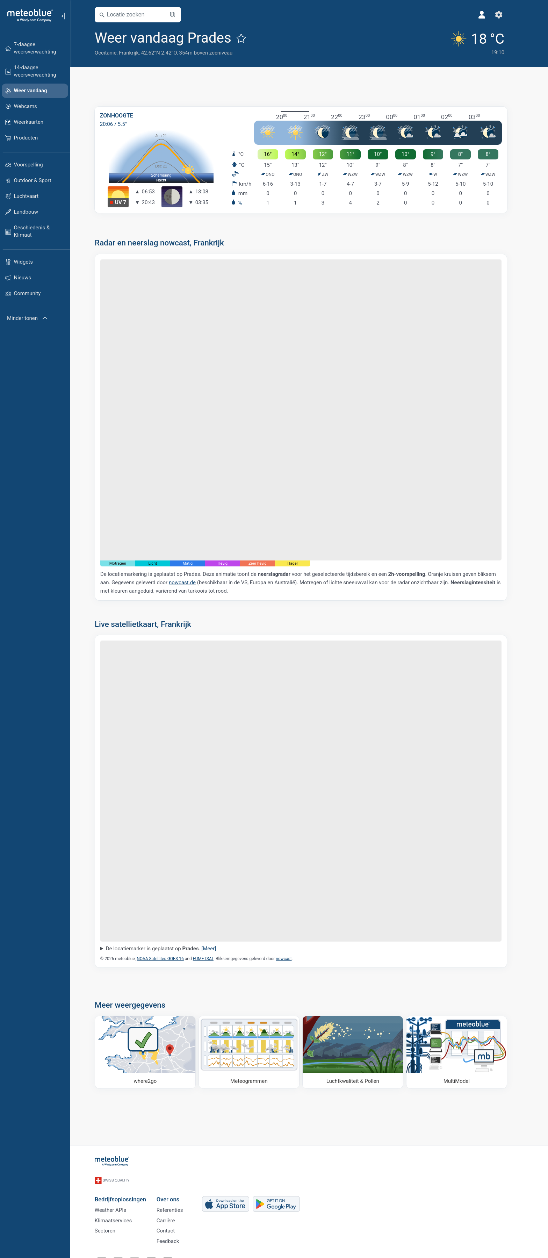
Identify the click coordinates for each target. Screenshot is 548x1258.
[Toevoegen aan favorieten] (249, 38)
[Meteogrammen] (257, 1052)
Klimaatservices (121, 1216)
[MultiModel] (464, 1052)
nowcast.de (190, 582)
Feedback (176, 1239)
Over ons (176, 1192)
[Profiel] (490, 15)
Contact (174, 1228)
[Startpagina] (27, 15)
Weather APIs (118, 1205)
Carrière (174, 1216)
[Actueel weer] (483, 42)
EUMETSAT (211, 958)
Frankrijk (137, 53)
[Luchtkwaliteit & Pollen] (361, 1052)
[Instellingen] (507, 15)
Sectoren (113, 1228)
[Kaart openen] (180, 14)
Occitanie (114, 53)
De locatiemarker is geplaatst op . (169, 948)
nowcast (292, 958)
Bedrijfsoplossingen (128, 1192)
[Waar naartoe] (153, 1052)
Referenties (178, 1205)
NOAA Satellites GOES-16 (168, 958)
